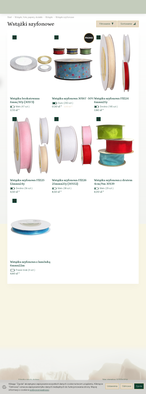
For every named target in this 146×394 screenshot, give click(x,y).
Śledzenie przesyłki (28, 367)
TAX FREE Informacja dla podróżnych (30, 343)
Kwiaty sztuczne (75, 6)
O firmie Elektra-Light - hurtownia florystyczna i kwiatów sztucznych (30, 328)
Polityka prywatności (28, 374)
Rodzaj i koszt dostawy (30, 363)
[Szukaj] (115, 7)
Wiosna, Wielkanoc (47, 6)
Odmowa (126, 386)
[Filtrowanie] (106, 24)
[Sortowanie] (128, 24)
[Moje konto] (130, 7)
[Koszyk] (123, 7)
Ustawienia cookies (28, 378)
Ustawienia (112, 386)
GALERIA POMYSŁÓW (29, 370)
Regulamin (23, 334)
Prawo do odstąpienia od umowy (29, 350)
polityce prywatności (39, 390)
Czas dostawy (25, 359)
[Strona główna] (10, 7)
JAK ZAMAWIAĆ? (26, 355)
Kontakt (22, 338)
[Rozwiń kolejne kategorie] (92, 7)
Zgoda (139, 386)
